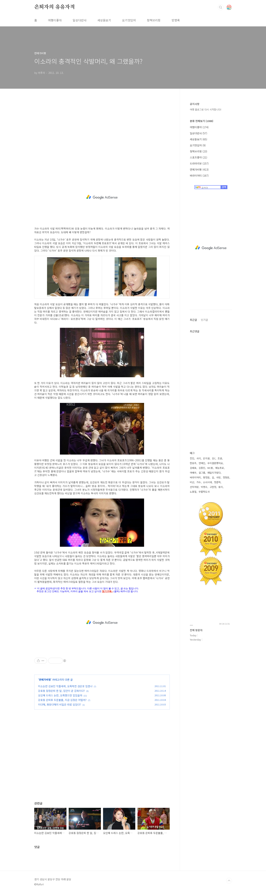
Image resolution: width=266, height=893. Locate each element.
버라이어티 (199, 175)
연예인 (202, 463)
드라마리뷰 (199, 163)
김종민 (202, 468)
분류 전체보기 (201, 121)
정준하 (217, 482)
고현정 (213, 487)
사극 (198, 458)
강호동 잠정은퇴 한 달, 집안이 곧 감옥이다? (61, 691)
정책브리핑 (154, 20)
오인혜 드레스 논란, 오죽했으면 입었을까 (60, 695)
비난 (192, 482)
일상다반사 (79, 20)
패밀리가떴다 (214, 472)
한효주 (193, 463)
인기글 (204, 320)
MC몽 (210, 468)
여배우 (193, 472)
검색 (220, 7)
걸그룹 (202, 472)
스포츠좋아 (198, 157)
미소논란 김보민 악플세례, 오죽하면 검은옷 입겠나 (65, 686)
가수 (198, 482)
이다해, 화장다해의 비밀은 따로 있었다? (59, 704)
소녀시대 (207, 482)
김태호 (193, 468)
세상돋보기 (104, 20)
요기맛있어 (129, 20)
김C (213, 458)
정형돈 (226, 477)
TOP (229, 881)
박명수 (204, 487)
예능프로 (219, 468)
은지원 (206, 458)
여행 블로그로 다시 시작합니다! (205, 109)
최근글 (193, 320)
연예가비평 (45, 679)
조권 (220, 458)
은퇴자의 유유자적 (54, 7)
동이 (220, 487)
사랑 (218, 477)
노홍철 (193, 491)
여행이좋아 (55, 20)
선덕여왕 (194, 487)
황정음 (206, 477)
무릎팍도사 (204, 491)
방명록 (176, 20)
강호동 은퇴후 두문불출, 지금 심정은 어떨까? (62, 700)
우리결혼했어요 (215, 463)
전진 (192, 458)
